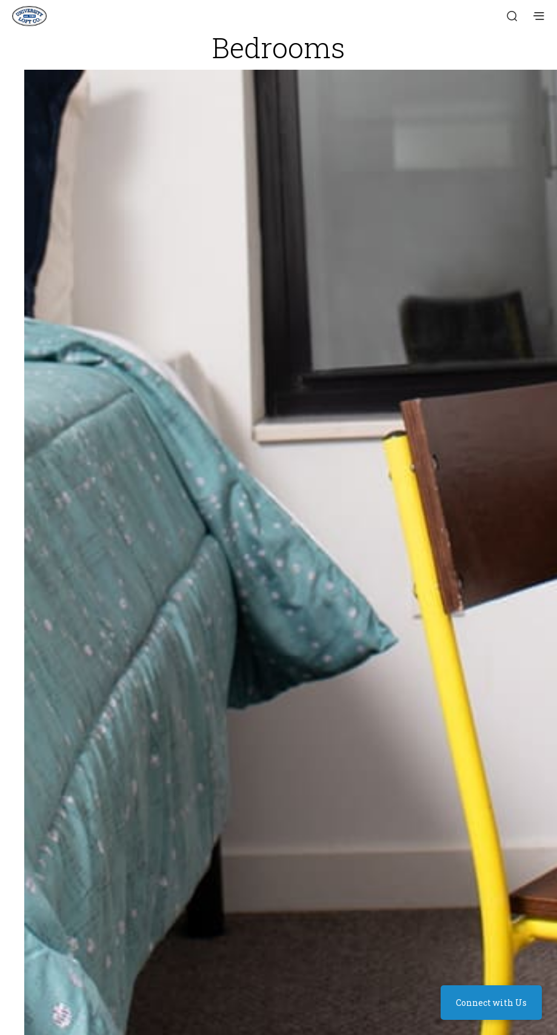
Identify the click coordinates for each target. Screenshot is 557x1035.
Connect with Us (491, 1002)
